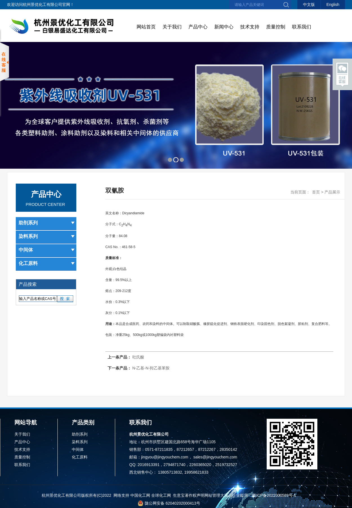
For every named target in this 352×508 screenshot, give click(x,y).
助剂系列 (47, 223)
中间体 (47, 250)
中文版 (309, 4)
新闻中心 (223, 27)
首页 (316, 192)
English (332, 4)
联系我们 (301, 27)
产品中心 (198, 27)
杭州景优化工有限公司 (42, 4)
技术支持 (249, 27)
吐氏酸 (138, 357)
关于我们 (172, 27)
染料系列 (47, 236)
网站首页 (146, 27)
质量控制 (275, 27)
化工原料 (47, 263)
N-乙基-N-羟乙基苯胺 (150, 368)
